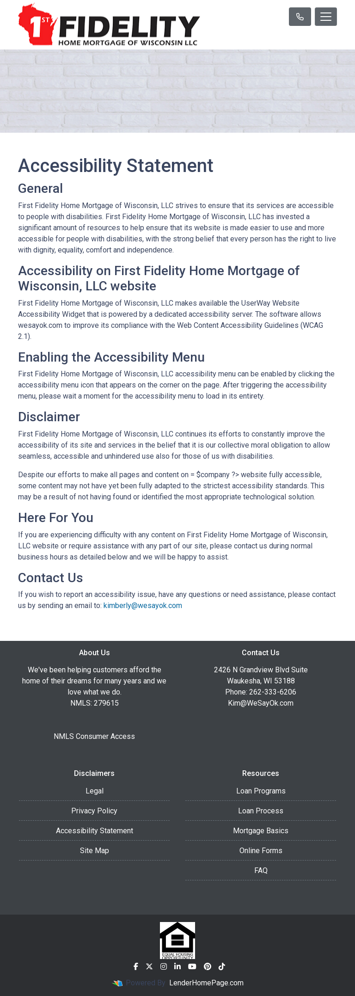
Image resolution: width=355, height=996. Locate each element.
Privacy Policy (94, 810)
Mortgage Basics (260, 830)
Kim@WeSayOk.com (261, 703)
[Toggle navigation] (326, 16)
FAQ (261, 870)
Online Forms (260, 850)
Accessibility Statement (94, 830)
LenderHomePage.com (206, 982)
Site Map (94, 850)
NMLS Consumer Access (94, 736)
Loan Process (260, 810)
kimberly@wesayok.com (143, 605)
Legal (95, 791)
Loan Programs (261, 791)
